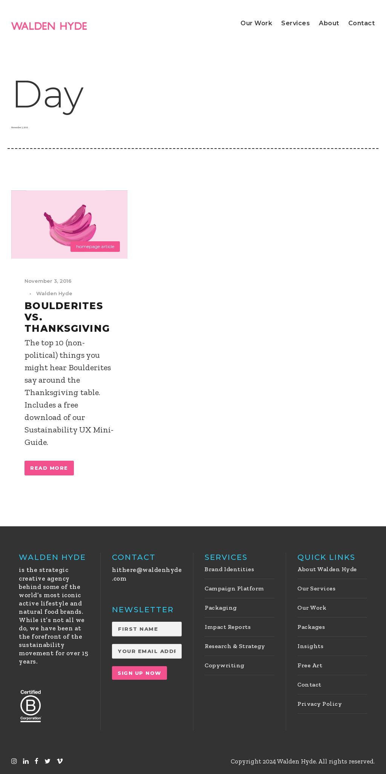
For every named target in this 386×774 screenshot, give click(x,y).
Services (295, 23)
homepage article (95, 246)
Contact (361, 23)
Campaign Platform (234, 588)
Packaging (221, 607)
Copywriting (225, 665)
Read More (49, 468)
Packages (311, 626)
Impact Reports (228, 626)
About (329, 23)
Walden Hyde (54, 293)
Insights (310, 646)
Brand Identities (229, 569)
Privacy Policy (319, 703)
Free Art (309, 665)
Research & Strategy (235, 646)
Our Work (256, 23)
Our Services (316, 588)
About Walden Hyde (327, 569)
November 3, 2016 (48, 281)
